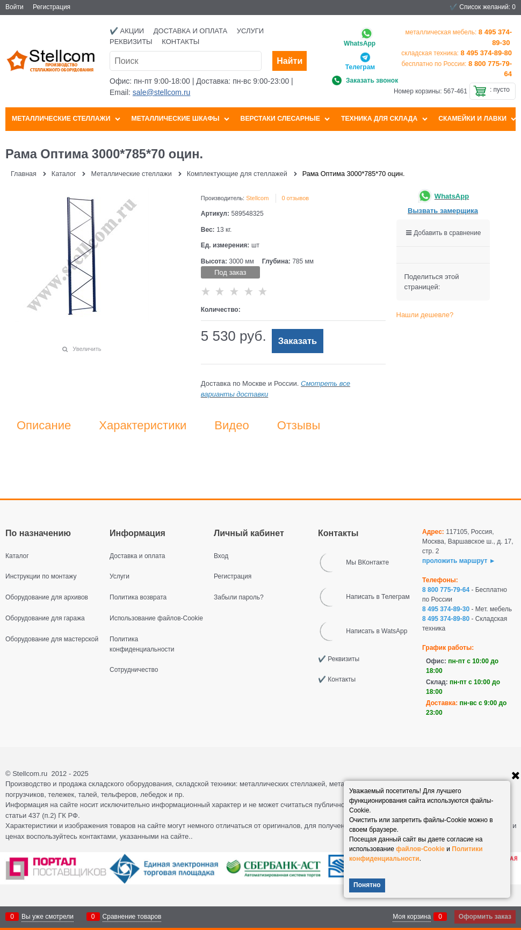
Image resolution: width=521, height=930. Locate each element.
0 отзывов (295, 198)
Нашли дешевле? (425, 315)
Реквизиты (131, 42)
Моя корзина (412, 916)
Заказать (297, 341)
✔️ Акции (127, 31)
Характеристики (142, 425)
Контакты (180, 42)
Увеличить (87, 349)
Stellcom (257, 198)
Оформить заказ (485, 916)
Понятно (367, 885)
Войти (14, 7)
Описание (44, 425)
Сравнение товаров (132, 916)
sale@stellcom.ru (162, 92)
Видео (231, 425)
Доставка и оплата (190, 31)
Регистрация (51, 7)
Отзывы (299, 425)
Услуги (250, 31)
